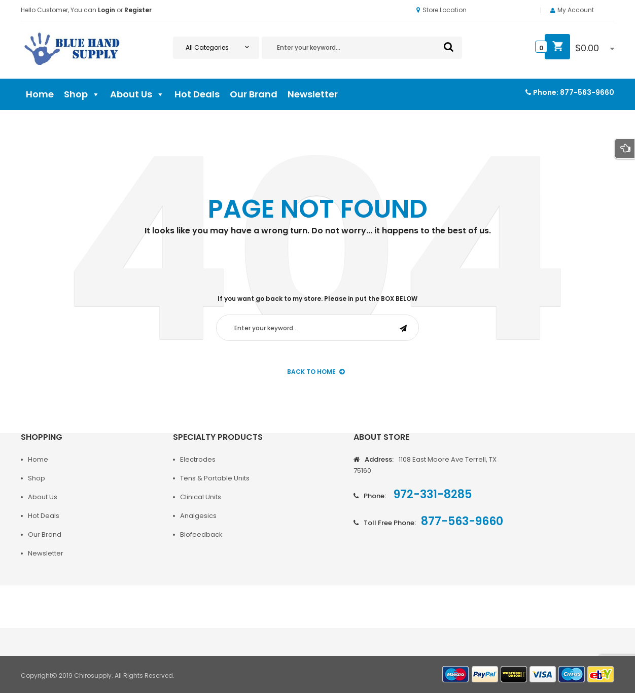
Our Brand (253, 94)
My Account (575, 10)
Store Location (441, 10)
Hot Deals (197, 94)
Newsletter (313, 94)
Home (40, 94)
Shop (82, 94)
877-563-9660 (587, 92)
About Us (137, 94)
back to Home (315, 371)
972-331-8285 (431, 494)
